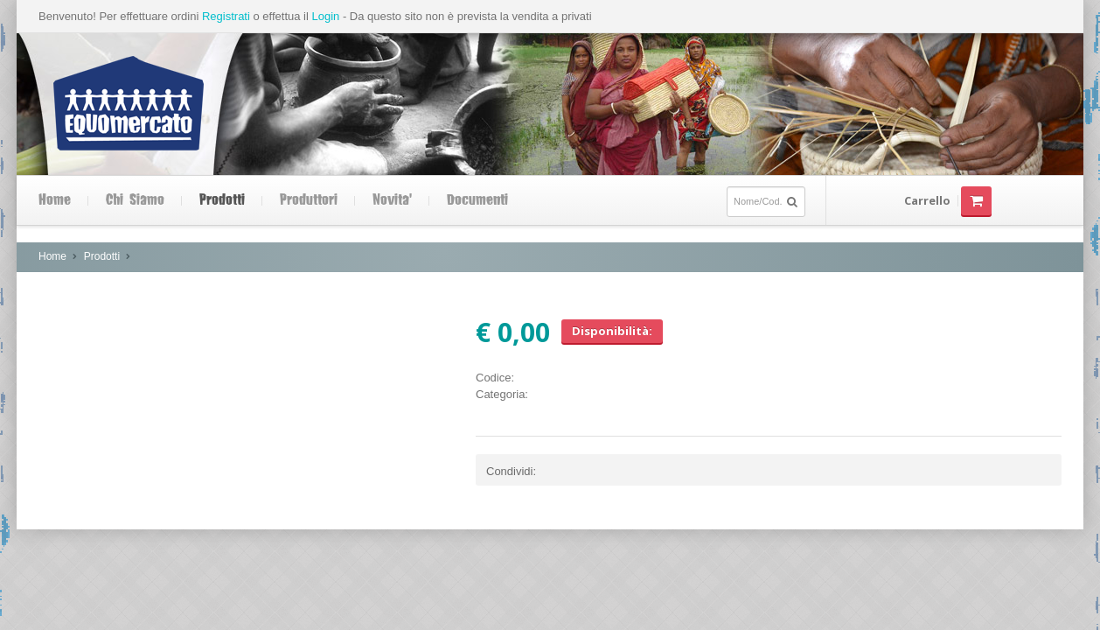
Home (54, 200)
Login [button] (325, 16)
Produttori (309, 200)
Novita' (392, 200)
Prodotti (222, 200)
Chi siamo (135, 200)
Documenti (477, 200)
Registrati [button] (226, 16)
